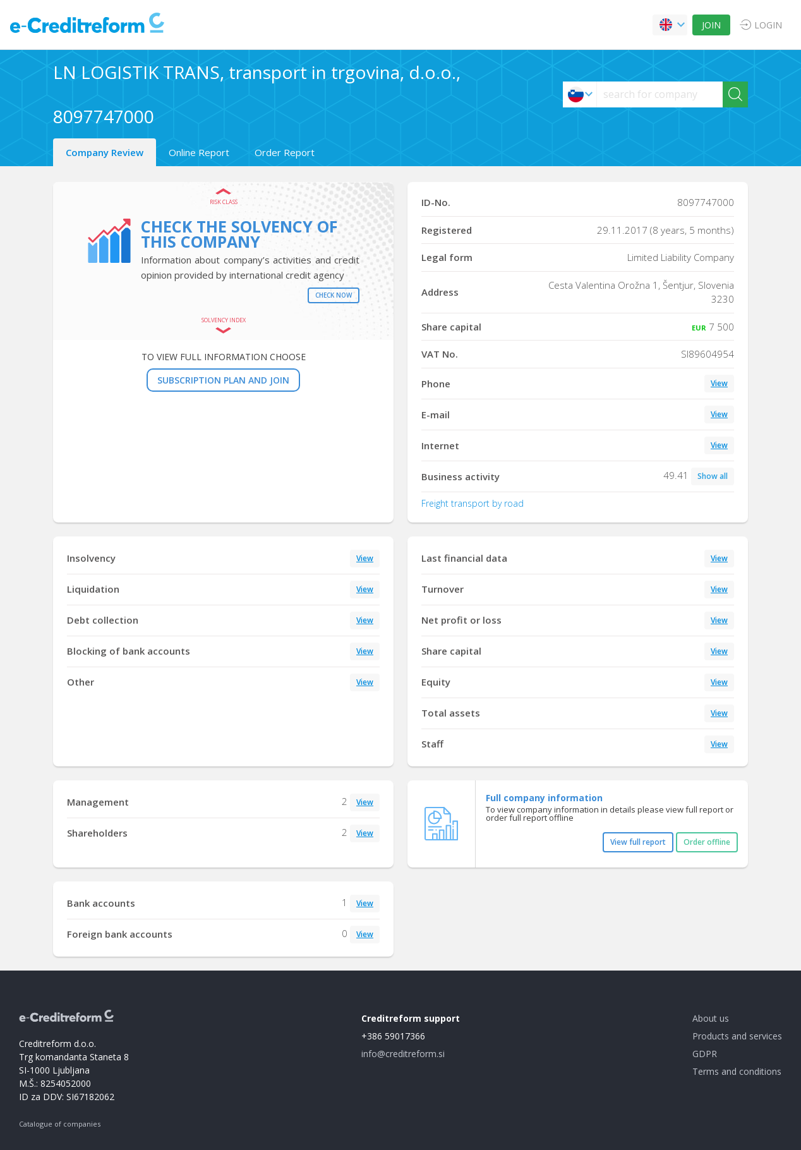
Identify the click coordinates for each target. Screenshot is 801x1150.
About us (710, 1018)
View (719, 383)
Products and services (737, 1036)
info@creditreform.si (403, 1054)
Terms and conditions (736, 1071)
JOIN (711, 25)
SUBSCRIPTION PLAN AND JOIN (223, 380)
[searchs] (660, 94)
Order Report (285, 152)
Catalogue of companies (59, 1124)
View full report (638, 842)
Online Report (199, 152)
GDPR (704, 1054)
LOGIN (768, 25)
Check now (333, 295)
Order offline (707, 842)
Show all (712, 476)
